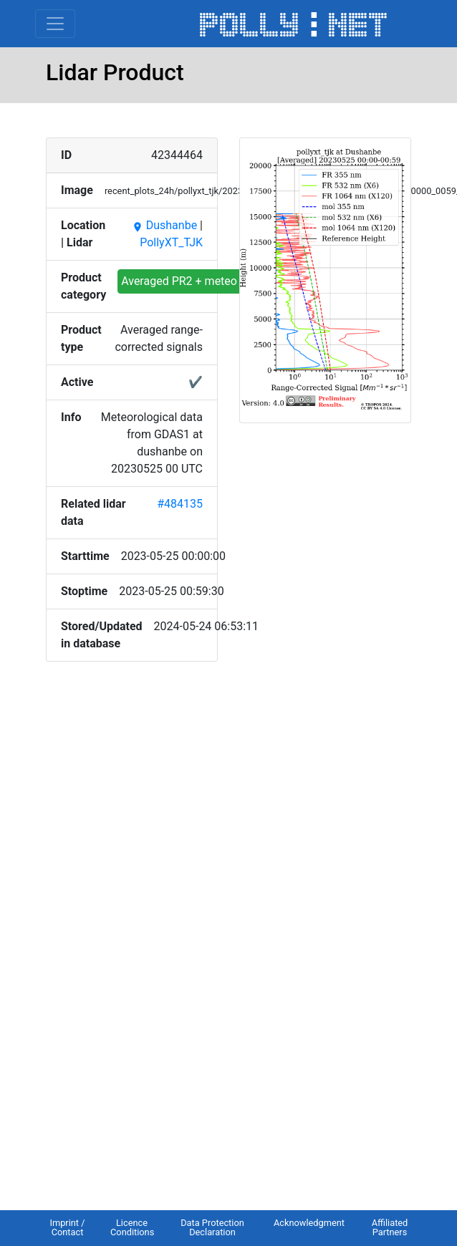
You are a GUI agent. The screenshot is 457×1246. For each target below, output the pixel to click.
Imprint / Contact (67, 1227)
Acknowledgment (309, 1222)
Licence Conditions (132, 1227)
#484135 (180, 504)
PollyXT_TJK (171, 242)
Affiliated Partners (390, 1227)
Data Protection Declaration (212, 1227)
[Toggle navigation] (55, 23)
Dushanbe (164, 225)
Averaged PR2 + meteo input (193, 281)
